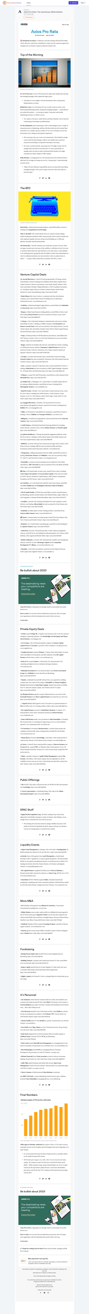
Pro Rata (26, 10)
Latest (29, 3)
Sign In (83, 2)
